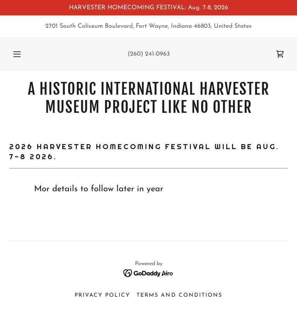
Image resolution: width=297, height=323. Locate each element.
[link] (280, 54)
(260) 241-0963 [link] (149, 54)
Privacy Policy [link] (102, 295)
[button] (21, 54)
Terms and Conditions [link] (179, 295)
